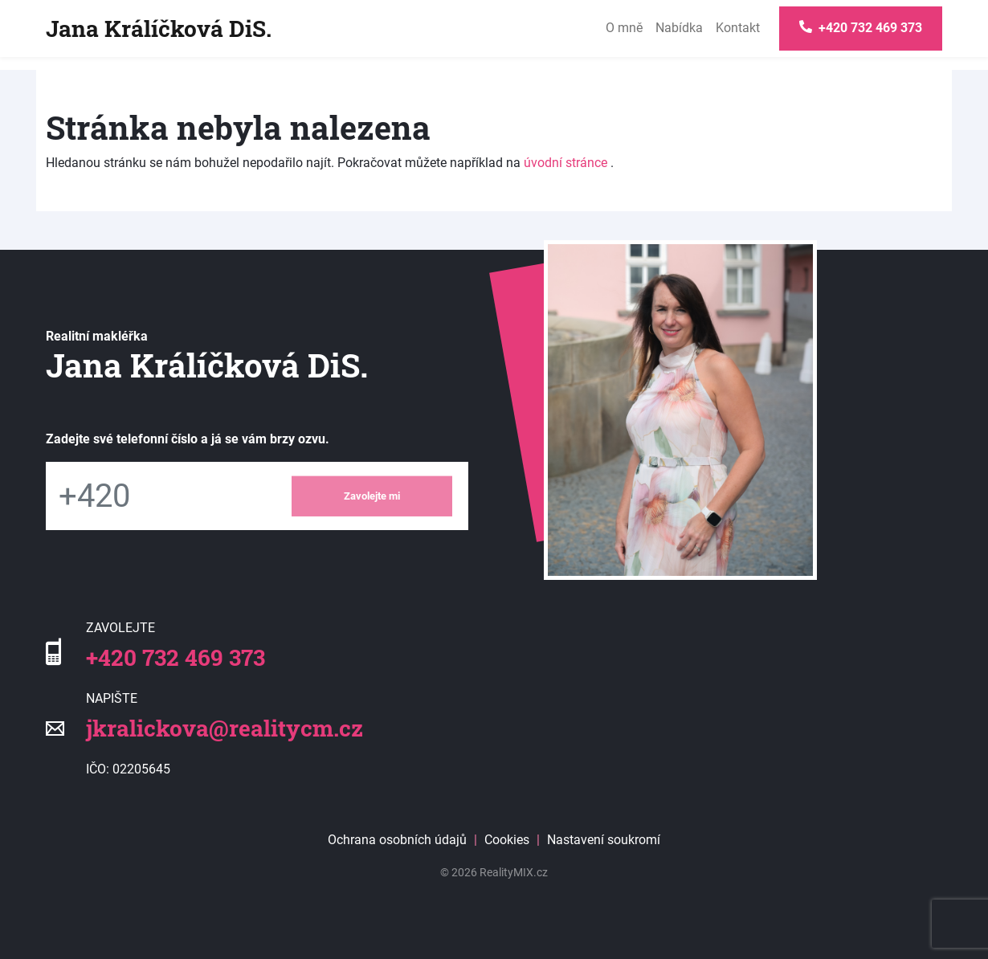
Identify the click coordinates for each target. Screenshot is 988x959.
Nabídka (679, 27)
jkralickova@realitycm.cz (224, 728)
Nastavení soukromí (603, 839)
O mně (624, 27)
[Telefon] (161, 496)
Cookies (506, 839)
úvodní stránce (565, 162)
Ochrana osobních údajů (397, 839)
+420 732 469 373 (175, 657)
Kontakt (738, 27)
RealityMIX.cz (514, 872)
